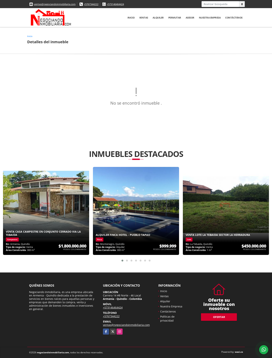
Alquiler (158, 17)
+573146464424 (115, 4)
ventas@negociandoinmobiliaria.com (55, 4)
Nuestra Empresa (210, 17)
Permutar (174, 17)
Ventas (143, 17)
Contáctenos (234, 17)
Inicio (131, 17)
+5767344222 (91, 4)
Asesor (190, 17)
